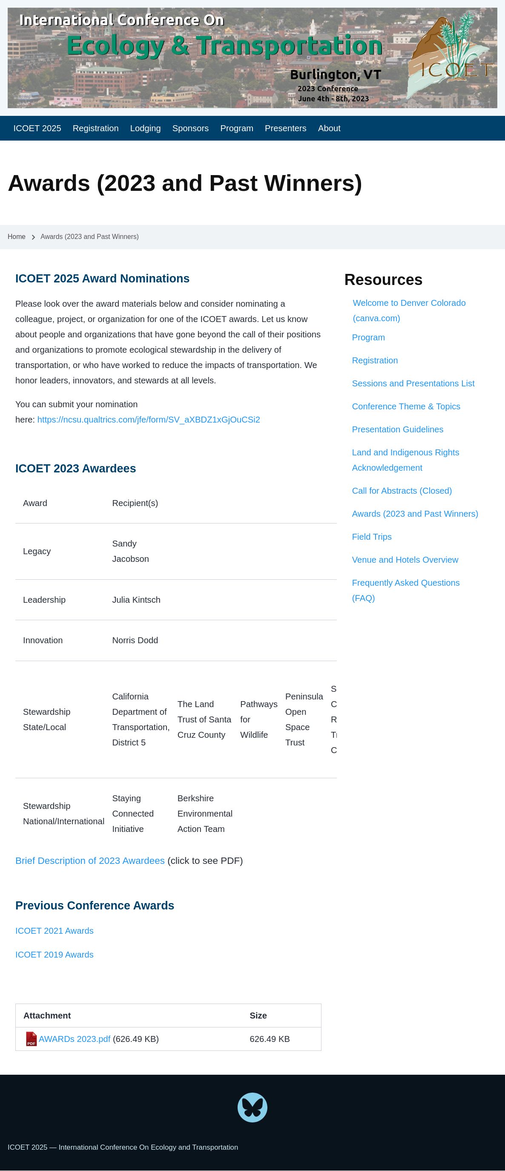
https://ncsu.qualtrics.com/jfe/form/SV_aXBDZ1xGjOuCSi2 (148, 419)
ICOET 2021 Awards (54, 930)
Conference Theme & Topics (406, 406)
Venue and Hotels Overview (405, 559)
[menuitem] (37, 128)
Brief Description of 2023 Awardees (90, 860)
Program (368, 337)
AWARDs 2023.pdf (74, 1039)
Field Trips (372, 536)
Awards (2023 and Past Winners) (415, 513)
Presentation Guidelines (398, 429)
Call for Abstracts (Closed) (402, 490)
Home (17, 236)
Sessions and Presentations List (413, 383)
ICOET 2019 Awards (54, 954)
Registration (375, 360)
